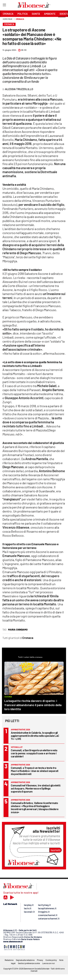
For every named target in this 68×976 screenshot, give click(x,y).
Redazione (9, 960)
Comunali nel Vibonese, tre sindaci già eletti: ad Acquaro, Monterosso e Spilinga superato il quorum (36, 788)
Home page (7, 19)
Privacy (40, 960)
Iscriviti (56, 850)
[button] (62, 21)
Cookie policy (51, 960)
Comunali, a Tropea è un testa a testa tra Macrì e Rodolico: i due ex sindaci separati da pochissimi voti (34, 770)
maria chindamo (18, 629)
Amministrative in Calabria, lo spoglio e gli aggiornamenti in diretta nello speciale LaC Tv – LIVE (35, 735)
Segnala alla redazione (25, 960)
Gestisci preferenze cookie (29, 963)
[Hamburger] (4, 5)
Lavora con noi (48, 963)
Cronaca (20, 19)
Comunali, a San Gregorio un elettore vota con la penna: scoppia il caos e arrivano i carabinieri (34, 753)
